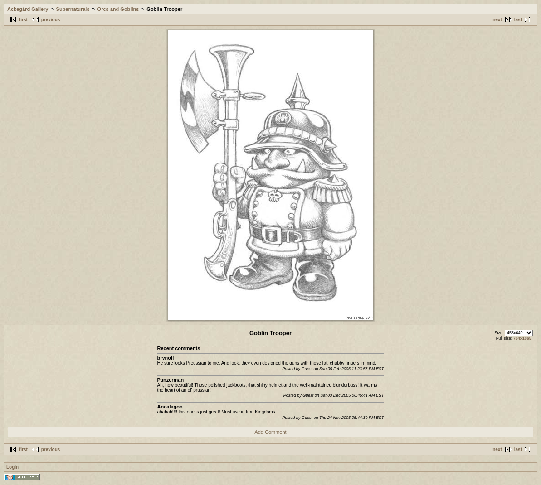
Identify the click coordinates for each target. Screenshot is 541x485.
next (497, 19)
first (23, 19)
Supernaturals (73, 9)
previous (50, 19)
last (518, 19)
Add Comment (270, 432)
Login (12, 467)
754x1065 (522, 338)
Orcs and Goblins (118, 9)
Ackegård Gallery (28, 9)
